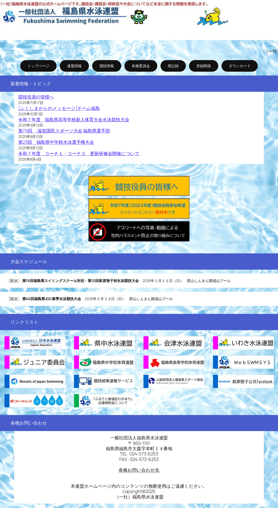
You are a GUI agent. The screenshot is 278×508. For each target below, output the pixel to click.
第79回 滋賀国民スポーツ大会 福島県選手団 (64, 131)
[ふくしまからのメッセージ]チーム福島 (59, 108)
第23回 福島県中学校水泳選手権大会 (56, 142)
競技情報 (106, 65)
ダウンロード (239, 65)
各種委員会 (141, 65)
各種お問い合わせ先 (139, 470)
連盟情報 (74, 65)
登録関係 (203, 65)
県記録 (173, 65)
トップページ (38, 65)
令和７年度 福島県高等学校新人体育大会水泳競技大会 (73, 120)
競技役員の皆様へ (36, 97)
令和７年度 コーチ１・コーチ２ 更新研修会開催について (79, 153)
